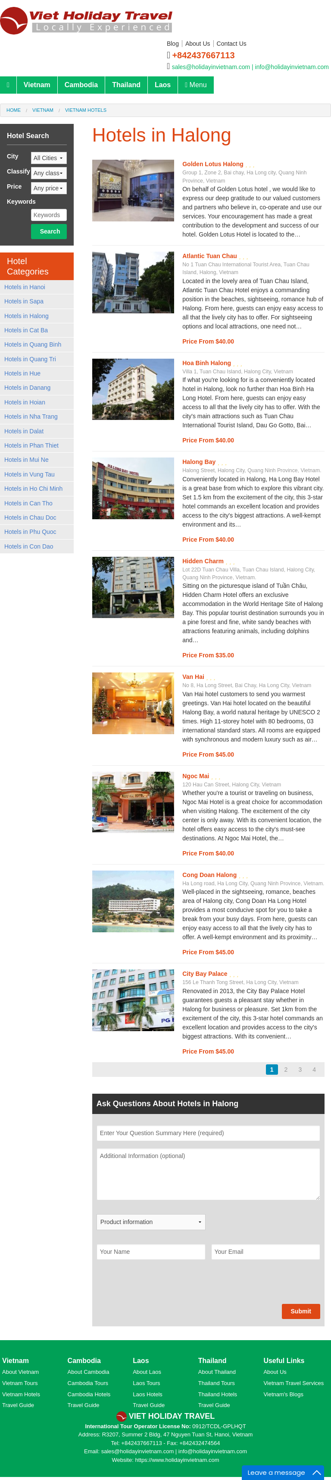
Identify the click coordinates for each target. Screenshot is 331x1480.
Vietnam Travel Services (293, 1383)
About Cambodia (88, 1372)
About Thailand (217, 1372)
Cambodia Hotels (89, 1394)
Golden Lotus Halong (213, 164)
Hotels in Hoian (24, 402)
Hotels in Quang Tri (30, 359)
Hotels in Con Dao (28, 546)
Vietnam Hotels (85, 110)
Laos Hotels (147, 1394)
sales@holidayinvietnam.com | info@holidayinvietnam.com (250, 66)
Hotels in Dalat (24, 431)
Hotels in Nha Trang (31, 416)
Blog (173, 43)
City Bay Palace (205, 973)
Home (13, 110)
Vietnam (37, 84)
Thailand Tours (216, 1383)
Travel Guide (18, 1405)
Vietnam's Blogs (283, 1394)
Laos (163, 84)
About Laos (147, 1372)
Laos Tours (146, 1383)
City (12, 156)
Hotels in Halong (26, 315)
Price (14, 186)
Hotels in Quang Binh (32, 344)
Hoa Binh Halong (207, 363)
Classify (18, 171)
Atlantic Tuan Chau (210, 255)
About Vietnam (20, 1372)
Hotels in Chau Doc (30, 517)
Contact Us (232, 43)
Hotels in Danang (27, 387)
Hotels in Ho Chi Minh (33, 488)
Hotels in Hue (22, 373)
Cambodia (81, 84)
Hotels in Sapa (24, 301)
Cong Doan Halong (210, 874)
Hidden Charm (203, 561)
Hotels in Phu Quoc (30, 531)
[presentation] (162, 1287)
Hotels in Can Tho (28, 503)
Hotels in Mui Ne (26, 459)
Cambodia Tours (88, 1383)
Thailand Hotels (217, 1394)
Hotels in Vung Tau (29, 474)
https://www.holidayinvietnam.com (177, 1460)
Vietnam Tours (20, 1383)
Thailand (126, 84)
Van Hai (194, 676)
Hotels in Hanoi (24, 287)
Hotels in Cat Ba (26, 330)
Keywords (21, 201)
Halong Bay (199, 461)
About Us (197, 43)
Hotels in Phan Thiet (31, 445)
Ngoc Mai (196, 776)
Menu (195, 84)
